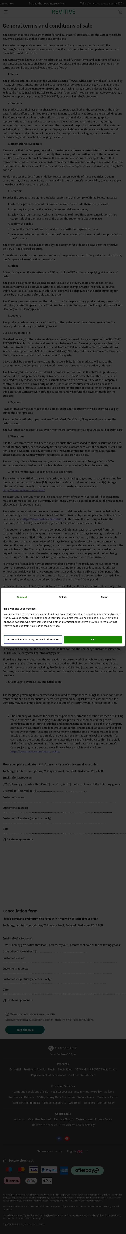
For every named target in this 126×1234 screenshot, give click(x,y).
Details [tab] (63, 597)
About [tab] (104, 597)
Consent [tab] (22, 597)
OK (93, 639)
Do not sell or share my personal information (33, 639)
